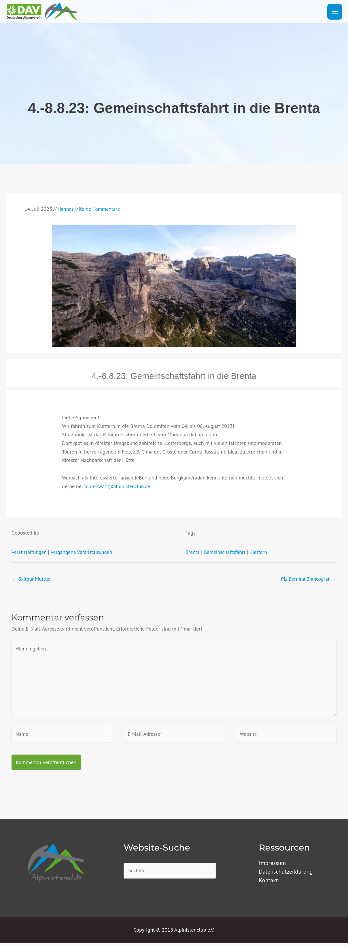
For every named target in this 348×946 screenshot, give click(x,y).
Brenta (193, 552)
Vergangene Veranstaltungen (83, 552)
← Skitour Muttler (32, 579)
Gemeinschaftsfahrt (225, 552)
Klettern (260, 552)
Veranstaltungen (30, 552)
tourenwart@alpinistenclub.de (118, 486)
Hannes (66, 209)
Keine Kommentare (101, 209)
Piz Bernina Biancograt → (307, 579)
